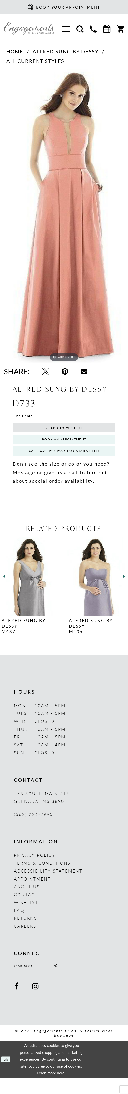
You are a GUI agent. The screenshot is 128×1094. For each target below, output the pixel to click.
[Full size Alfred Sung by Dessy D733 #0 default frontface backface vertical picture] (64, 216)
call (73, 486)
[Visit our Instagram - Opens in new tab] (36, 1002)
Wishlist (26, 916)
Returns (25, 932)
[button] (66, 28)
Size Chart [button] (27, 417)
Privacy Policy (34, 869)
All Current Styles (35, 60)
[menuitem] (66, 28)
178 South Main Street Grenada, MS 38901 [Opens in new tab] (46, 812)
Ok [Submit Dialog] (8, 1075)
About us (27, 901)
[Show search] (80, 28)
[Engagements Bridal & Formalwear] (29, 28)
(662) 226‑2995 (33, 828)
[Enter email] (44, 981)
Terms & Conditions (42, 877)
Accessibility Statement (48, 885)
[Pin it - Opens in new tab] (65, 371)
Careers (25, 940)
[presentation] (30, 590)
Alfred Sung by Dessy (65, 51)
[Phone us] (93, 28)
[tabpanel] (64, 216)
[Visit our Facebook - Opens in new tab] (17, 1002)
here (60, 1089)
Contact (26, 909)
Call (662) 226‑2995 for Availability (67, 463)
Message (24, 486)
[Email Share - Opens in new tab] (84, 371)
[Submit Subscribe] (70, 981)
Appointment (32, 893)
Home (15, 51)
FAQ (19, 924)
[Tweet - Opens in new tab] (45, 371)
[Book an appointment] (64, 7)
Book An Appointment (64, 447)
